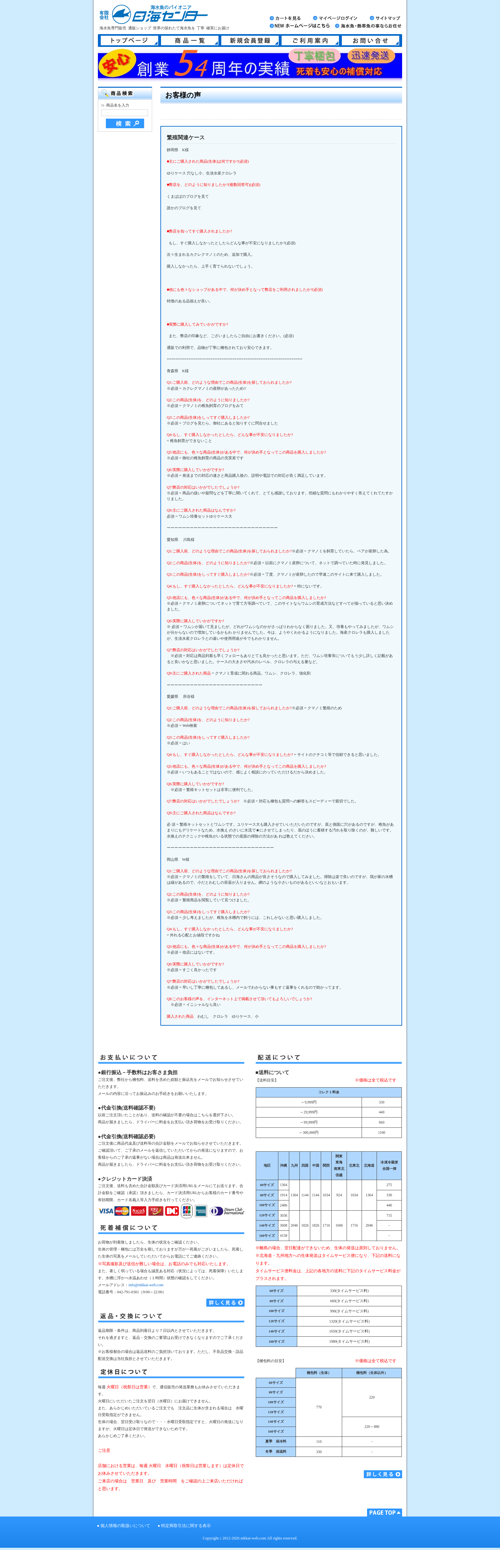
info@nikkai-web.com (146, 1285)
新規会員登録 (250, 40)
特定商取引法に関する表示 (186, 1526)
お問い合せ (370, 40)
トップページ (129, 40)
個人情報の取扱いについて (125, 1526)
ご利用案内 (310, 40)
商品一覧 (189, 40)
